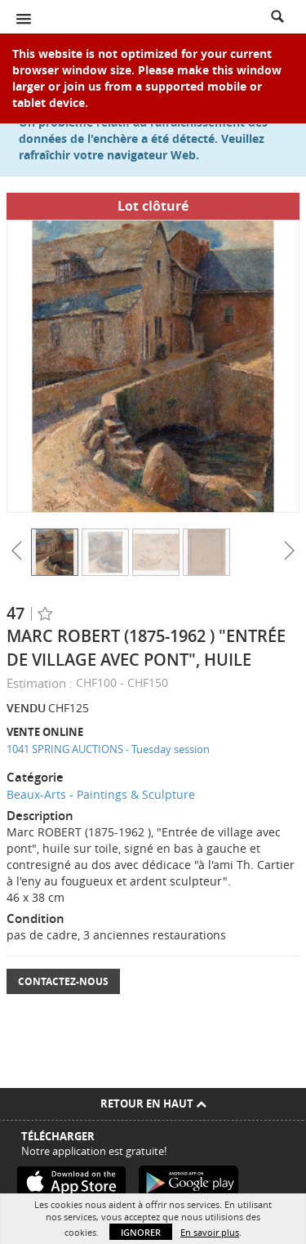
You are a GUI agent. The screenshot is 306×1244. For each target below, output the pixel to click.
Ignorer (141, 1232)
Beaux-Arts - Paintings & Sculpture (101, 794)
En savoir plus (209, 1232)
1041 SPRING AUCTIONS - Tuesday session (108, 749)
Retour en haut (153, 1103)
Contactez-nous (63, 981)
